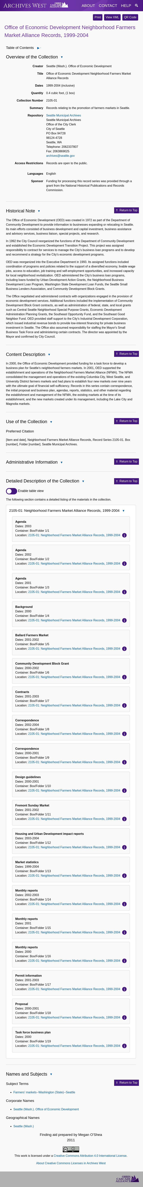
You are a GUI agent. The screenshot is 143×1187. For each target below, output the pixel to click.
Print (98, 17)
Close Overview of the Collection (61, 57)
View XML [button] (112, 17)
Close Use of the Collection (51, 422)
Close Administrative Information (61, 463)
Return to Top (126, 210)
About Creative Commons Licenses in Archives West (71, 1163)
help (126, 5)
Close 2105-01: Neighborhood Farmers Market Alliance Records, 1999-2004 (123, 511)
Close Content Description (49, 355)
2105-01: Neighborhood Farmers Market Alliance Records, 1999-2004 (74, 535)
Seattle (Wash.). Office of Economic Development (46, 1109)
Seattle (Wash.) (23, 1126)
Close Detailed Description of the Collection (83, 482)
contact (108, 5)
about (88, 5)
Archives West (25, 6)
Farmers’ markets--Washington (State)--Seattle (44, 1092)
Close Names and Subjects (51, 1075)
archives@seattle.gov (60, 155)
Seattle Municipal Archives (63, 115)
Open (40, 47)
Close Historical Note (38, 211)
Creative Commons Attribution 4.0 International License (90, 1155)
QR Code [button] (130, 17)
